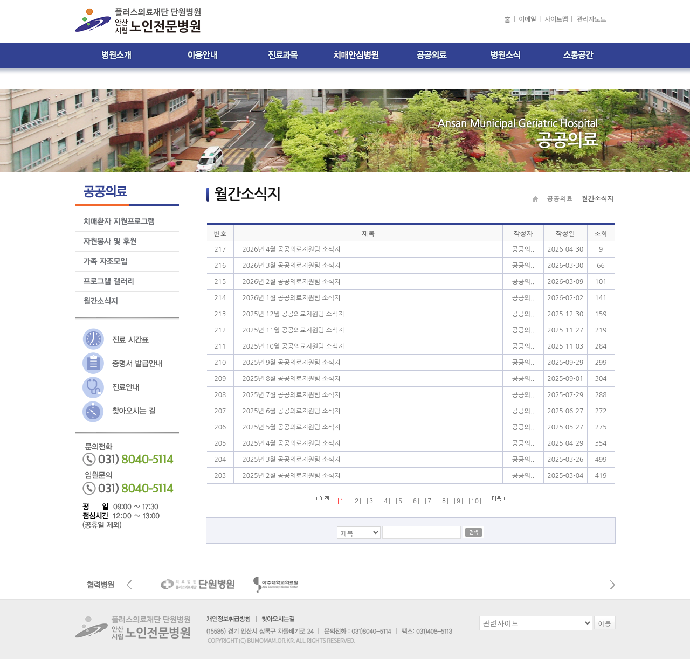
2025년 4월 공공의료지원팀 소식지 (291, 443)
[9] (458, 500)
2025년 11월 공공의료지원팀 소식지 (293, 330)
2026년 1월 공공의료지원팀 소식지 (291, 298)
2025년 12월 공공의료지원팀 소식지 (293, 314)
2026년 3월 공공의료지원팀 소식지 (291, 265)
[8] (444, 500)
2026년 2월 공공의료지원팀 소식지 (291, 282)
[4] (386, 500)
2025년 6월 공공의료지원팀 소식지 (291, 411)
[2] (356, 500)
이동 (604, 623)
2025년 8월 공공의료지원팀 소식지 (291, 379)
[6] (415, 500)
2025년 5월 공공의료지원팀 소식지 (291, 427)
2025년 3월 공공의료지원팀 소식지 (291, 459)
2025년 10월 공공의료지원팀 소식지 (293, 346)
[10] (475, 500)
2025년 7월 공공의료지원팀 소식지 (291, 395)
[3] (371, 500)
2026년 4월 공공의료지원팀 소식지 (291, 249)
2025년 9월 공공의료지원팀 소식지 (291, 362)
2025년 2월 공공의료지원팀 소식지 (291, 476)
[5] (400, 500)
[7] (429, 500)
